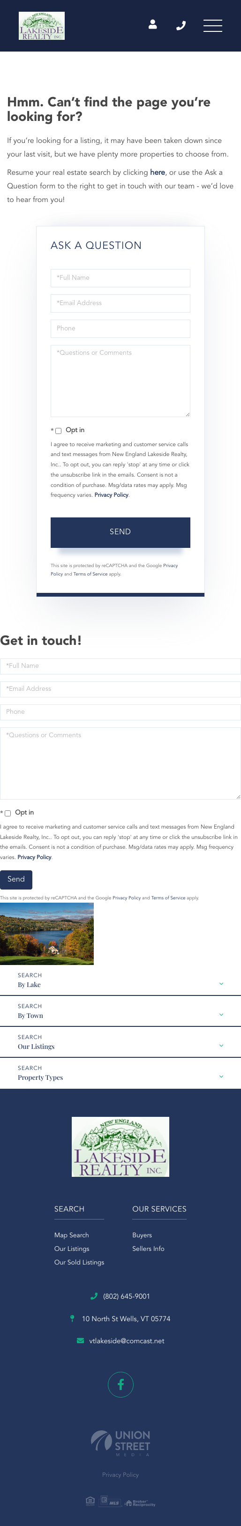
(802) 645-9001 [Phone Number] (181, 25)
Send (120, 532)
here (157, 173)
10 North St (120, 1319)
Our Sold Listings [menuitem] (79, 1263)
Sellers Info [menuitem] (148, 1249)
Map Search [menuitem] (71, 1236)
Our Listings (36, 1046)
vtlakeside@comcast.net (121, 1341)
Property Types (40, 1077)
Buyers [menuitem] (142, 1236)
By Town (30, 1015)
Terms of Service (91, 574)
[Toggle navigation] (212, 26)
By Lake (29, 984)
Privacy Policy (111, 495)
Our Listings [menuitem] (72, 1249)
